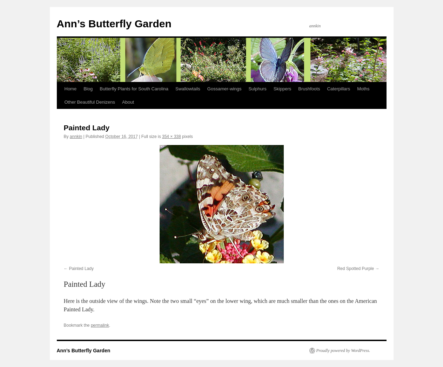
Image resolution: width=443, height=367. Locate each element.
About (128, 102)
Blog (88, 88)
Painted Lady (81, 268)
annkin (76, 136)
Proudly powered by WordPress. (343, 350)
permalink (100, 325)
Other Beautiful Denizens (90, 102)
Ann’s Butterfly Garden (114, 23)
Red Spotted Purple (355, 268)
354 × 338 (171, 136)
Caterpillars (338, 88)
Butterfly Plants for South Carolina (134, 88)
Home (71, 88)
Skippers (282, 88)
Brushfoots (309, 88)
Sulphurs (257, 88)
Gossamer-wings (224, 88)
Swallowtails (187, 88)
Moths (363, 88)
